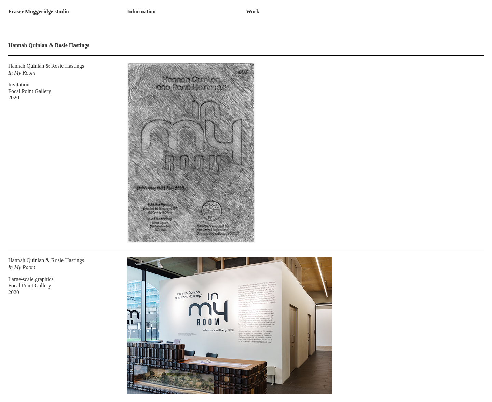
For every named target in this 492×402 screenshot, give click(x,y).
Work (252, 11)
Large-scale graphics (31, 279)
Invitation (18, 85)
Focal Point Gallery (29, 91)
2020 (13, 97)
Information (141, 11)
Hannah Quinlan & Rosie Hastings (46, 66)
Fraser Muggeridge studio (38, 11)
